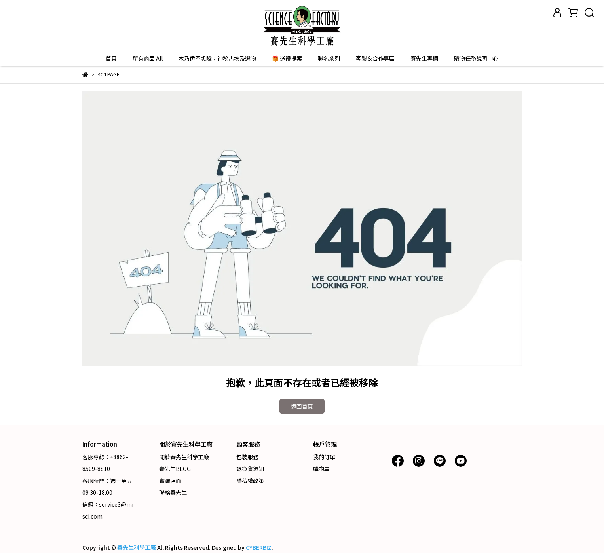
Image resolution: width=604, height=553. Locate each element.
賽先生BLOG (175, 469)
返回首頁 (302, 406)
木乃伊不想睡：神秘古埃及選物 (217, 58)
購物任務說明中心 (476, 58)
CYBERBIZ (259, 547)
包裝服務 (247, 457)
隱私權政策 (250, 481)
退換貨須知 (250, 469)
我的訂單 (324, 457)
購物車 (321, 469)
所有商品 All (148, 58)
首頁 (111, 58)
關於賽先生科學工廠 (184, 457)
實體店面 (170, 481)
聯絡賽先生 (173, 492)
